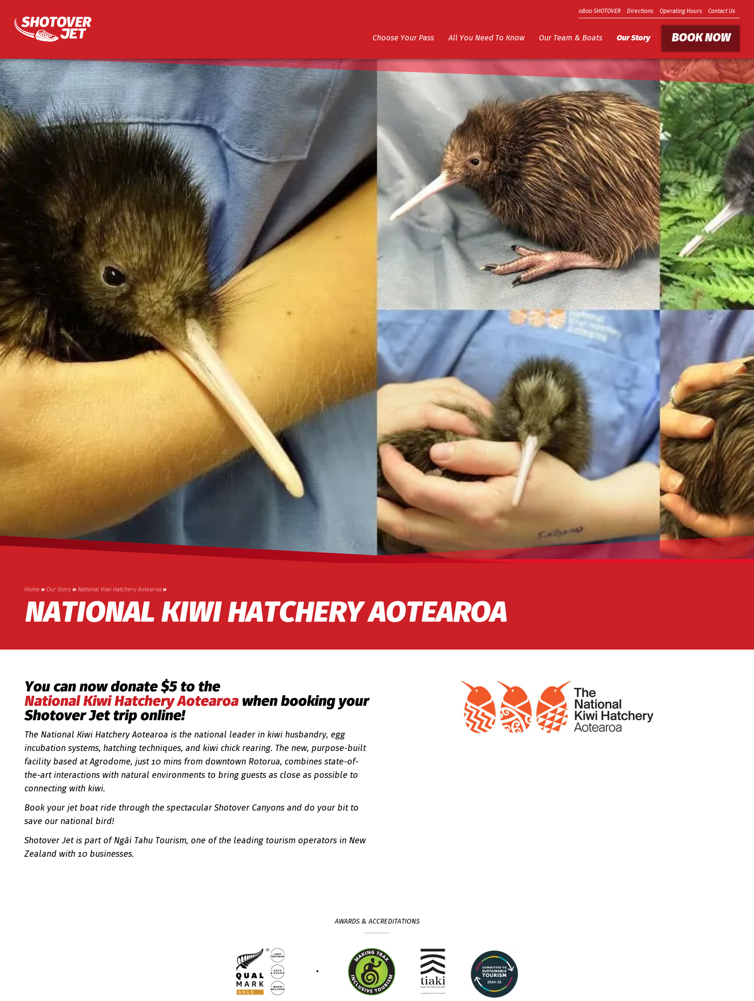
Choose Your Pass (403, 38)
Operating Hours (680, 11)
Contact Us (721, 11)
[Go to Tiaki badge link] (433, 972)
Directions (640, 11)
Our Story (633, 38)
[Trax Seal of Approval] (372, 972)
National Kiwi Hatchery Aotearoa (119, 590)
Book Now (700, 38)
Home (31, 590)
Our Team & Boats (570, 38)
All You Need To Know (486, 38)
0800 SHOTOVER (599, 11)
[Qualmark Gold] (260, 972)
